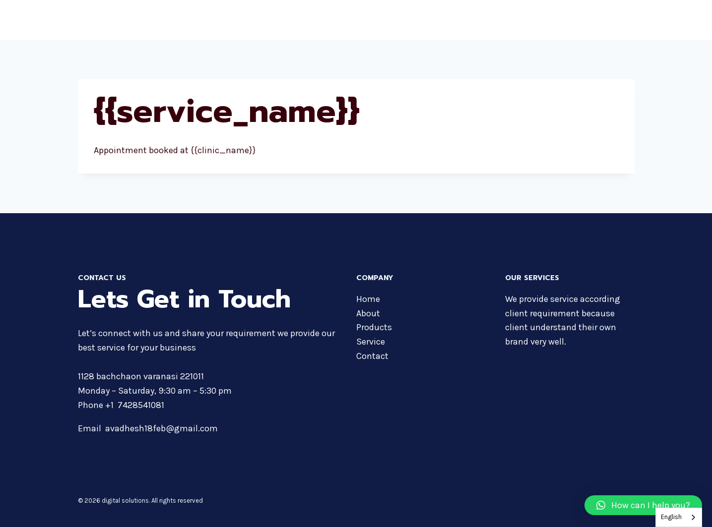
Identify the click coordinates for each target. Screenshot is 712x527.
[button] (643, 505)
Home (407, 20)
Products (481, 20)
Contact (613, 20)
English (671, 517)
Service (370, 341)
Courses (525, 20)
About (441, 20)
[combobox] (678, 517)
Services (570, 20)
